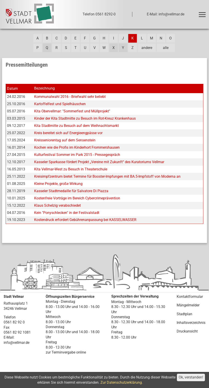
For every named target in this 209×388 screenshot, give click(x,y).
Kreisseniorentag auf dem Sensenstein (64, 140)
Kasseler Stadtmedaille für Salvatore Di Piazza (71, 191)
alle (166, 48)
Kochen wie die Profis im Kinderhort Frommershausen (77, 147)
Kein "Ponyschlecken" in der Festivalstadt (66, 213)
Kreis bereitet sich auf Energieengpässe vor (68, 133)
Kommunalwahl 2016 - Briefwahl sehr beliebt (70, 97)
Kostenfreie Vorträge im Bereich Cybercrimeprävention (77, 198)
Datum (12, 88)
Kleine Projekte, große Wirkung (58, 184)
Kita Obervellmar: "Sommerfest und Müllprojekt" (72, 111)
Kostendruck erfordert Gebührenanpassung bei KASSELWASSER (85, 220)
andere (146, 48)
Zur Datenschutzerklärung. (121, 382)
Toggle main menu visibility (203, 12)
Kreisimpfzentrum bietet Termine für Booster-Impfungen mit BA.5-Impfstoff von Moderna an (107, 176)
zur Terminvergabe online (66, 352)
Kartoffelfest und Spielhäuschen (60, 104)
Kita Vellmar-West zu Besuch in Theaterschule (70, 169)
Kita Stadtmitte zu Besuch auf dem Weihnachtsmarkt (76, 126)
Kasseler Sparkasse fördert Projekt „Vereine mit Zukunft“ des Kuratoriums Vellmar (99, 162)
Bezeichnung (44, 88)
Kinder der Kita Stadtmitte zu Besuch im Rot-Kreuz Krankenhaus (85, 118)
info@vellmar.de (16, 342)
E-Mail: (9, 337)
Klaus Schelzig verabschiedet (57, 205)
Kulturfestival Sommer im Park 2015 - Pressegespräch (77, 155)
